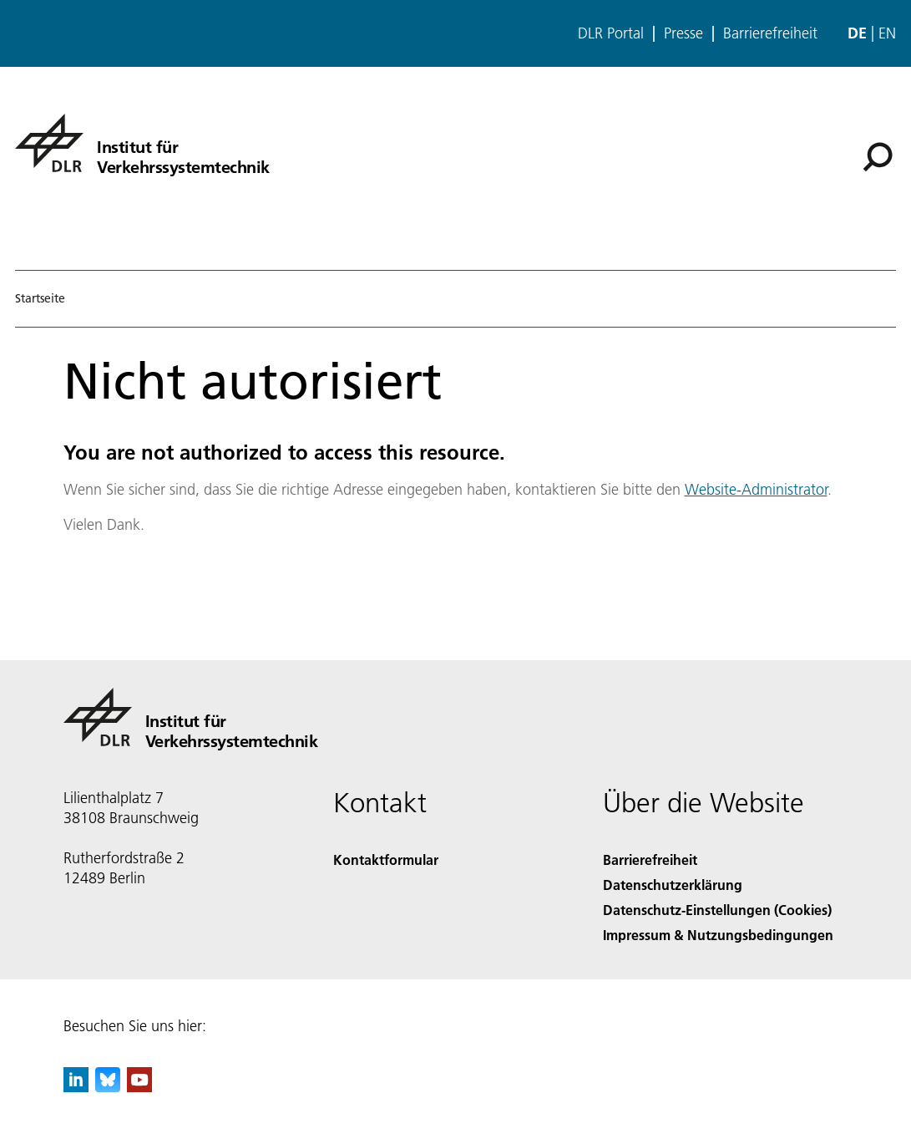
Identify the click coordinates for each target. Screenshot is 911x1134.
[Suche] (878, 157)
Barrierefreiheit (770, 33)
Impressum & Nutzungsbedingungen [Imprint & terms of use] (718, 934)
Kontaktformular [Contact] (385, 859)
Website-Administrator (756, 489)
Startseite (40, 298)
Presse (683, 33)
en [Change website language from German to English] (887, 33)
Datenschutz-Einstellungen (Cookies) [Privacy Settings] (717, 909)
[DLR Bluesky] (107, 1086)
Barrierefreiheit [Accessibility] (650, 859)
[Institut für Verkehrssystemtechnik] (142, 143)
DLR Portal (611, 33)
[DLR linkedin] (76, 1086)
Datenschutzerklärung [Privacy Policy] (672, 884)
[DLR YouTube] (139, 1086)
